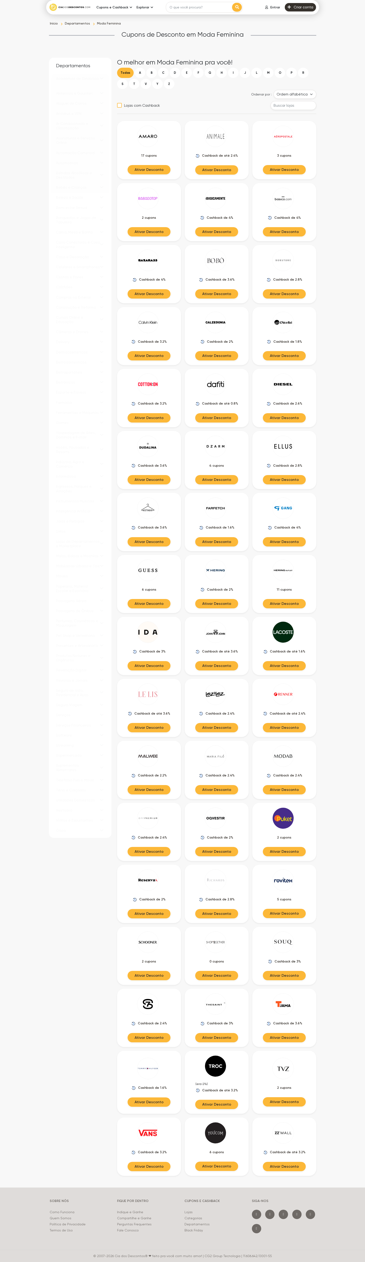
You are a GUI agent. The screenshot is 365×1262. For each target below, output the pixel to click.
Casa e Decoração (72, 257)
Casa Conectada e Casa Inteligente (78, 244)
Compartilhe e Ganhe (134, 1218)
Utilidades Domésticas (75, 800)
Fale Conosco (128, 1230)
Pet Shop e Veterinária (75, 635)
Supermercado (69, 755)
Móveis (62, 576)
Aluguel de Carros (71, 103)
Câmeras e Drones (72, 332)
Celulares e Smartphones (78, 267)
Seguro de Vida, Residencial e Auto (72, 692)
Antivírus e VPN (68, 113)
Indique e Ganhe (130, 1212)
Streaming (65, 745)
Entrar (272, 7)
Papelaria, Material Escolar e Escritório (72, 588)
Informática (66, 476)
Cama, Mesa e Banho (74, 232)
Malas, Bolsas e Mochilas (77, 556)
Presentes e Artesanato (77, 645)
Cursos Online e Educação (69, 319)
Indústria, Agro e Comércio (70, 464)
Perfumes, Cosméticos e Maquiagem (77, 623)
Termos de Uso (61, 1230)
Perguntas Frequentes (134, 1224)
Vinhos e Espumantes (74, 820)
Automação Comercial (75, 153)
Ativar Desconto (149, 169)
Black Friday (193, 1230)
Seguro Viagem (69, 705)
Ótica (61, 830)
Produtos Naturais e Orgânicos (73, 657)
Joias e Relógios (70, 521)
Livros (61, 531)
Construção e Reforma (76, 307)
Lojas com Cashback (142, 105)
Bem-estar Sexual (71, 207)
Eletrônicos (65, 382)
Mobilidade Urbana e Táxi (78, 566)
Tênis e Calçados (71, 790)
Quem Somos (60, 1218)
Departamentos (197, 1224)
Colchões (64, 287)
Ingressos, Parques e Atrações (74, 488)
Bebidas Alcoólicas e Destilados (74, 175)
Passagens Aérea (71, 601)
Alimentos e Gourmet (74, 93)
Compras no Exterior (73, 297)
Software (64, 735)
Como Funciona (62, 1212)
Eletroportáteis (69, 372)
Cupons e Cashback (112, 7)
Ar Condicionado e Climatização (72, 125)
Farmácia (64, 402)
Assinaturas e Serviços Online (75, 140)
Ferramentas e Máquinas (77, 412)
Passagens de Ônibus (75, 611)
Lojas (188, 1212)
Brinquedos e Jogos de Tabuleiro (76, 219)
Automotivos (67, 163)
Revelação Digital (71, 670)
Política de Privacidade (68, 1224)
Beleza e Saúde (69, 197)
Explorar (142, 7)
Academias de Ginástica (77, 78)
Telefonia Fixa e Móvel (75, 780)
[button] (101, 78)
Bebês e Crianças (71, 187)
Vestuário (64, 810)
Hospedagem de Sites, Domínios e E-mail (76, 434)
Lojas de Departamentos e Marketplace (78, 543)
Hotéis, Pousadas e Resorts (72, 449)
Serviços (63, 715)
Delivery (63, 342)
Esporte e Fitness (71, 392)
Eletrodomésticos (71, 362)
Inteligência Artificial (73, 511)
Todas (125, 72)
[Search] (199, 7)
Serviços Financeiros (73, 725)
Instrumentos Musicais (75, 501)
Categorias (193, 1218)
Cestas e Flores (69, 277)
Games (62, 422)
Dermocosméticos (72, 352)
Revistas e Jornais (72, 680)
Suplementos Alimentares (67, 767)
